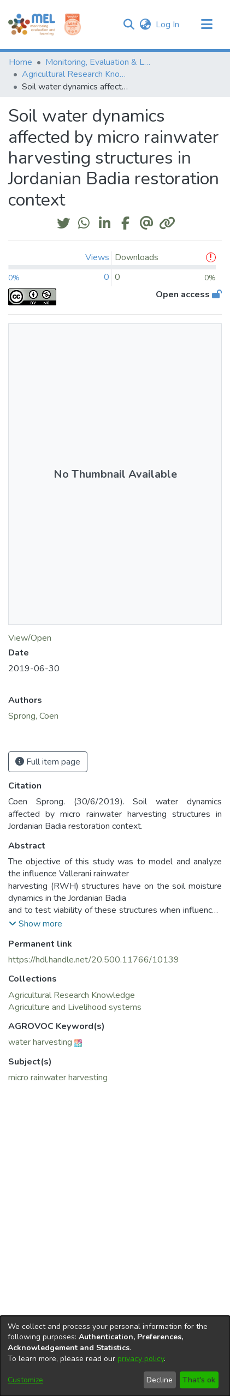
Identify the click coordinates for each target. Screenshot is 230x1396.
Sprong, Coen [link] (33, 716)
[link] (71, 995)
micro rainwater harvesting (58, 1078)
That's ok (198, 1380)
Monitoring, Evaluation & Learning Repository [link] (100, 62)
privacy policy (140, 1358)
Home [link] (20, 62)
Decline (159, 1380)
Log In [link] (168, 25)
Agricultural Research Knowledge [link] (76, 74)
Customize (25, 1380)
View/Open (29, 638)
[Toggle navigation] (206, 24)
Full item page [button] (47, 762)
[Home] (31, 24)
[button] (128, 24)
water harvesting (40, 1042)
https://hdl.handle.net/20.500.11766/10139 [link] (93, 960)
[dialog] (115, 1356)
